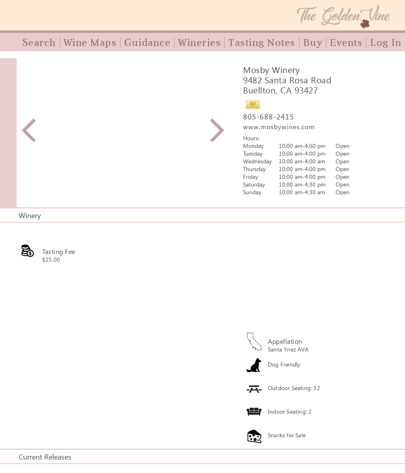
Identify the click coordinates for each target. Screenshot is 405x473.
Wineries (199, 42)
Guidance (147, 42)
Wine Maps (90, 42)
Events (346, 42)
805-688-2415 (268, 117)
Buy (313, 42)
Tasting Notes (261, 42)
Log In (385, 42)
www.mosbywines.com (279, 126)
